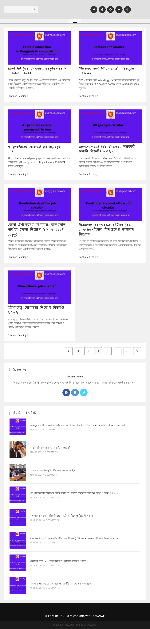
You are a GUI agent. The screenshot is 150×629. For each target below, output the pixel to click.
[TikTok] (127, 9)
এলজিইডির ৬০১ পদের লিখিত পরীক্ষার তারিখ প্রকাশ (58, 561)
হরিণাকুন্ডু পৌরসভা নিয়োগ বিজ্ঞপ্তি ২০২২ (36, 311)
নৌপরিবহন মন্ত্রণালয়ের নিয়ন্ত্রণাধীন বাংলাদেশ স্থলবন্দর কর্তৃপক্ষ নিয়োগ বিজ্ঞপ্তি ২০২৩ (74, 493)
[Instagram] (110, 9)
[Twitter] (93, 9)
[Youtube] (119, 9)
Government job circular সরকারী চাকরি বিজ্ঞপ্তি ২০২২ (107, 149)
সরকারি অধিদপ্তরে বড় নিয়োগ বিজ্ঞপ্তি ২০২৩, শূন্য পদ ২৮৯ (60, 583)
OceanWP (99, 616)
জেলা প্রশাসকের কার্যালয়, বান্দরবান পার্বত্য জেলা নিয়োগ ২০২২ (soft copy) (37, 230)
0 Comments (51, 430)
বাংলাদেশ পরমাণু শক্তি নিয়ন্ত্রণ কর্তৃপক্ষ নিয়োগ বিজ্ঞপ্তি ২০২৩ (61, 516)
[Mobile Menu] (75, 21)
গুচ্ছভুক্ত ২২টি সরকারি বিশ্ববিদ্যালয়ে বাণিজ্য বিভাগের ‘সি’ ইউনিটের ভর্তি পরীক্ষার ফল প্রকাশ (78, 426)
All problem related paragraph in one (37, 149)
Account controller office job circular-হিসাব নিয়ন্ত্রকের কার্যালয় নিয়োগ (107, 230)
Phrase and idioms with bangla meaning (106, 71)
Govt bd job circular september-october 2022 (37, 71)
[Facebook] (102, 9)
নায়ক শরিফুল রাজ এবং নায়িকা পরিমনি (50, 448)
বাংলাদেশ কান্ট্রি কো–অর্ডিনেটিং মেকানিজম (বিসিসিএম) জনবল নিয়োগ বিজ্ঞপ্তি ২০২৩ (74, 538)
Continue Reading (18, 96)
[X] (84, 393)
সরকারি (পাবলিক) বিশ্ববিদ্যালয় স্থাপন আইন (52, 471)
